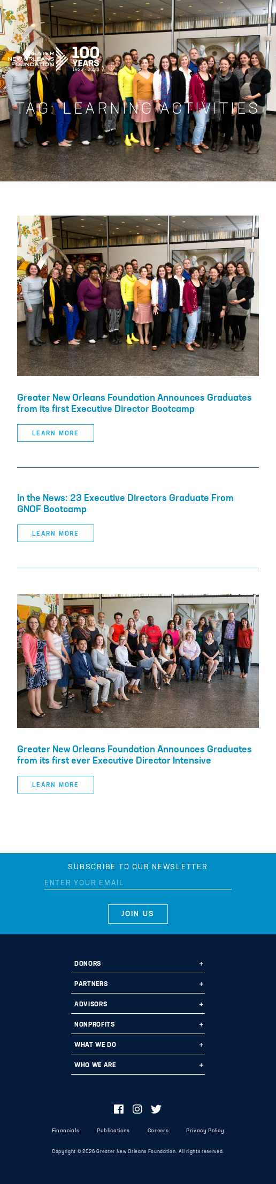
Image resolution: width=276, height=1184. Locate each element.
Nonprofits (94, 1025)
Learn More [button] (55, 434)
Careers (158, 1131)
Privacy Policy (205, 1131)
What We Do (95, 1045)
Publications (113, 1131)
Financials (66, 1131)
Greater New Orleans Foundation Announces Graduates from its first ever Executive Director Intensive (134, 755)
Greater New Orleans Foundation (53, 55)
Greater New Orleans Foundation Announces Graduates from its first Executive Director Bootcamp (134, 404)
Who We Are (95, 1065)
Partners (91, 984)
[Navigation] (258, 57)
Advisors (90, 1005)
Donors (87, 964)
